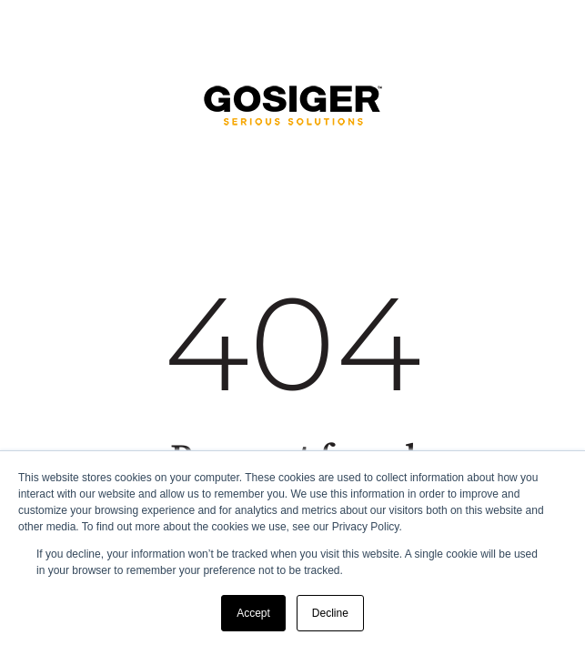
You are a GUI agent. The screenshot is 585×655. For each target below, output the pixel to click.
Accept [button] (253, 613)
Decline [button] (330, 613)
